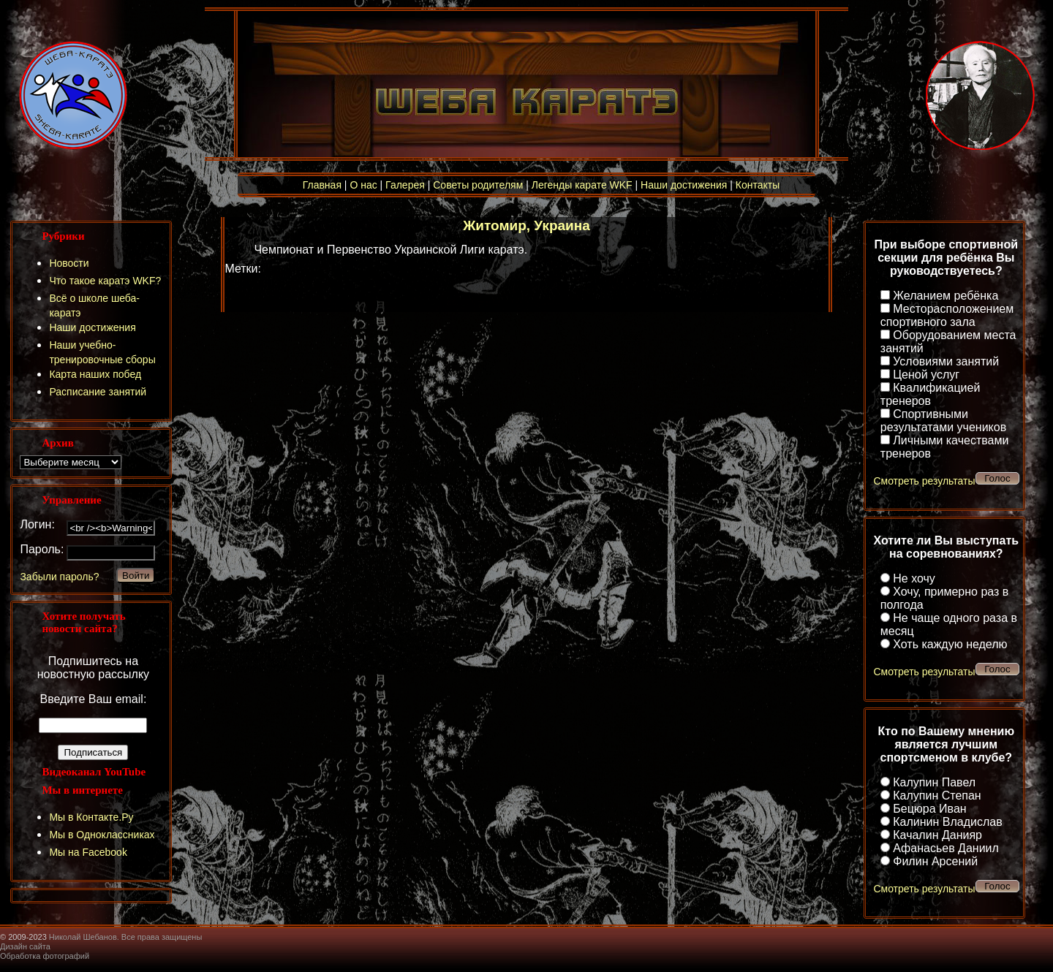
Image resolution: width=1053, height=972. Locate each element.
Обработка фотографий (44, 956)
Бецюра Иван (929, 808)
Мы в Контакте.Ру (91, 817)
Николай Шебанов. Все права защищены (126, 937)
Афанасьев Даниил (946, 848)
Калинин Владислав (947, 822)
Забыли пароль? (59, 576)
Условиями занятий (946, 361)
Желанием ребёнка (945, 295)
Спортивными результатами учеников (943, 420)
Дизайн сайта (25, 946)
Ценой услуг (926, 374)
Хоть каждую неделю (950, 644)
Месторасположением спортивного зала (947, 315)
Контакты (758, 185)
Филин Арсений (935, 861)
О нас (363, 185)
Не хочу (914, 578)
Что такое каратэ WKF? (105, 280)
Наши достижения (684, 185)
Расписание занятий (97, 392)
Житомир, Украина (526, 225)
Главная (322, 185)
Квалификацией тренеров (930, 394)
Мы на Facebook (88, 852)
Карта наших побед (95, 374)
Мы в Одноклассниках (101, 834)
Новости (68, 263)
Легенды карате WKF (582, 185)
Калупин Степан (937, 795)
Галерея (405, 185)
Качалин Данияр (937, 835)
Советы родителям (478, 185)
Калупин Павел (934, 782)
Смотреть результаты (924, 481)
